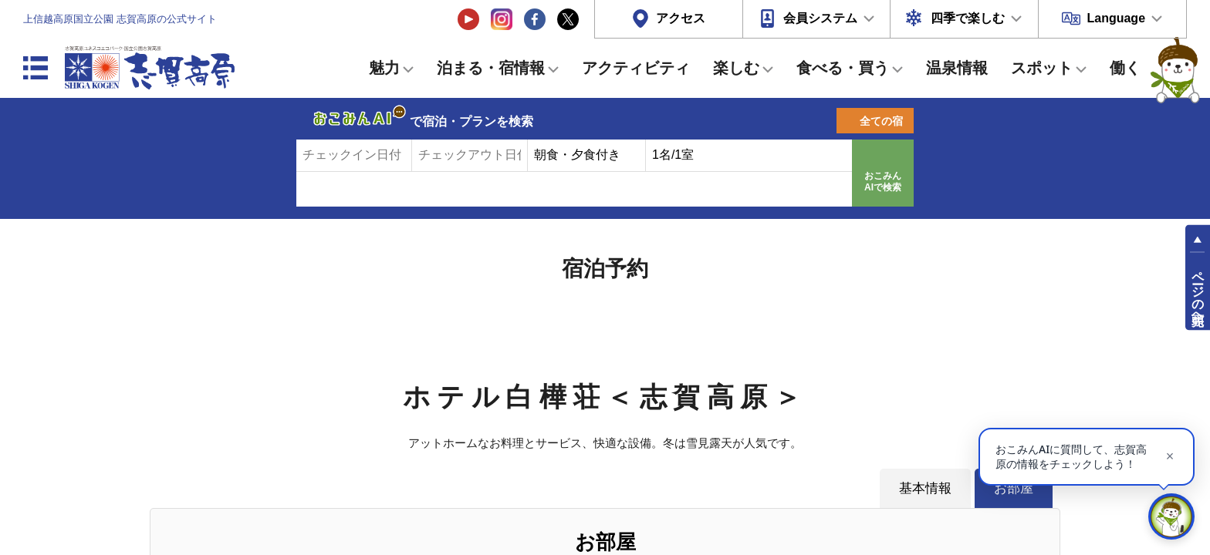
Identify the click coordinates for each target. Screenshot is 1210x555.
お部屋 (1013, 488)
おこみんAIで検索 (882, 181)
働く (1125, 67)
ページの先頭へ (1198, 291)
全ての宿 (881, 121)
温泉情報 (957, 67)
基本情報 (925, 488)
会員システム (820, 18)
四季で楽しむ (968, 18)
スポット (1042, 67)
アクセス (680, 18)
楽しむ (736, 67)
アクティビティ (636, 67)
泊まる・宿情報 (491, 67)
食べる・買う (842, 67)
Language (1116, 18)
